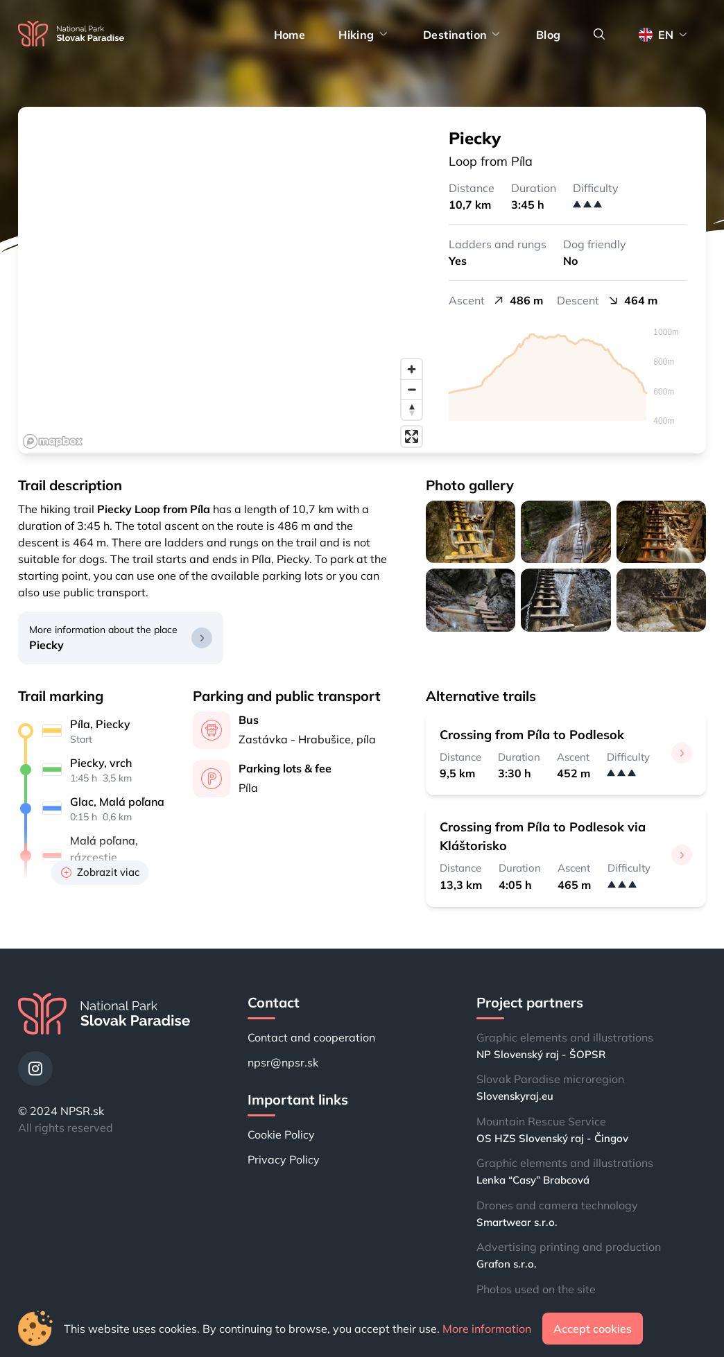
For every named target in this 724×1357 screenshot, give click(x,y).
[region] (223, 280)
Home (290, 35)
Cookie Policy (281, 1134)
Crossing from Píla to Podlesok (532, 735)
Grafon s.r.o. (506, 1263)
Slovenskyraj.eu (514, 1096)
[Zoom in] (412, 369)
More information (486, 1329)
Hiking (364, 35)
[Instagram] (35, 1068)
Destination (463, 35)
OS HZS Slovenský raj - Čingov (552, 1138)
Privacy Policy (284, 1159)
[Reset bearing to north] (412, 409)
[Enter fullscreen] (412, 436)
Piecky (46, 645)
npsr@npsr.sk (283, 1062)
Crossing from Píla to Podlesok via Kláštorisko (543, 836)
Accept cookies (592, 1329)
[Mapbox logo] (52, 441)
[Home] (71, 35)
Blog (548, 35)
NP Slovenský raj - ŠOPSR (540, 1054)
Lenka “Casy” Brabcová (532, 1179)
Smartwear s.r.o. (517, 1222)
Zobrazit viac (100, 872)
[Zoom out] (412, 389)
